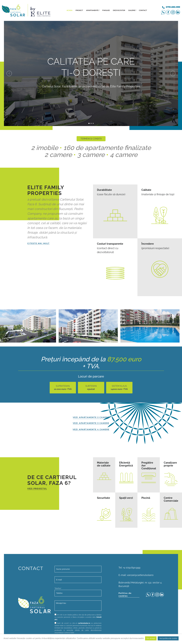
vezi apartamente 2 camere (91, 417)
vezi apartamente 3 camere (91, 423)
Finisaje (106, 10)
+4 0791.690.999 (131, 567)
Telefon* (78, 591)
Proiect (79, 10)
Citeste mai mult (38, 243)
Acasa (69, 10)
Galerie (131, 10)
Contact (143, 10)
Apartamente (92, 10)
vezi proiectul (37, 488)
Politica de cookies (125, 594)
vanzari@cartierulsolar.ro (140, 575)
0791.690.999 (173, 7)
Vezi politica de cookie (168, 638)
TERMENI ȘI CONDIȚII (91, 138)
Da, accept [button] (151, 638)
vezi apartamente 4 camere (91, 429)
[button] (9, 73)
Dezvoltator (119, 10)
